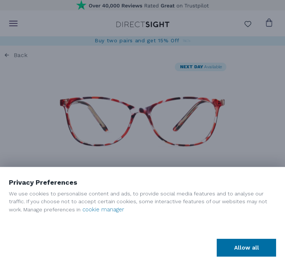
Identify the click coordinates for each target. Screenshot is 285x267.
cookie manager (103, 209)
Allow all (246, 247)
